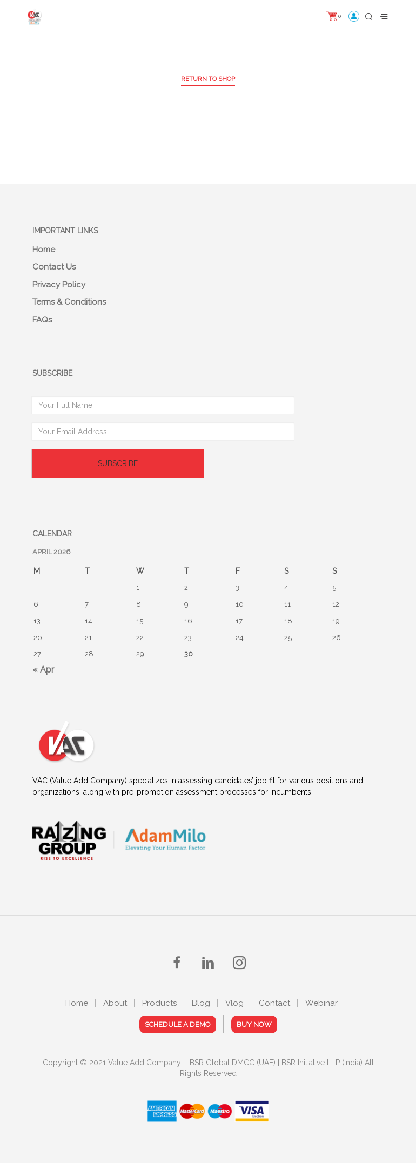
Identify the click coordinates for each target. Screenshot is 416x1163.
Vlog (234, 1003)
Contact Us (54, 267)
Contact (274, 1003)
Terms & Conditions (69, 302)
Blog (201, 1003)
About (115, 1003)
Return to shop (208, 79)
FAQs (42, 320)
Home (43, 249)
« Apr (43, 669)
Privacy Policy (58, 285)
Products (159, 1003)
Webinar (321, 1003)
